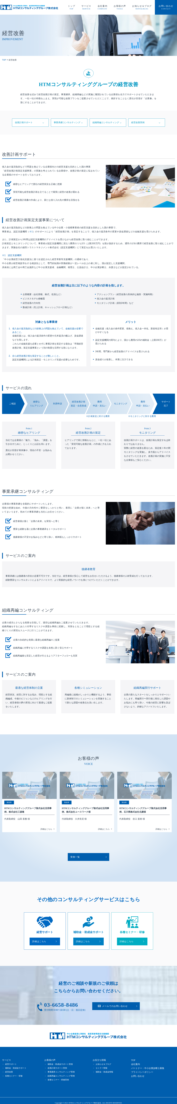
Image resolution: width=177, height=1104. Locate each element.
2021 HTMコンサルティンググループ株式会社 (82, 1098)
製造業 (9, 803)
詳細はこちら (42, 936)
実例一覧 (77, 850)
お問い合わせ (115, 1002)
